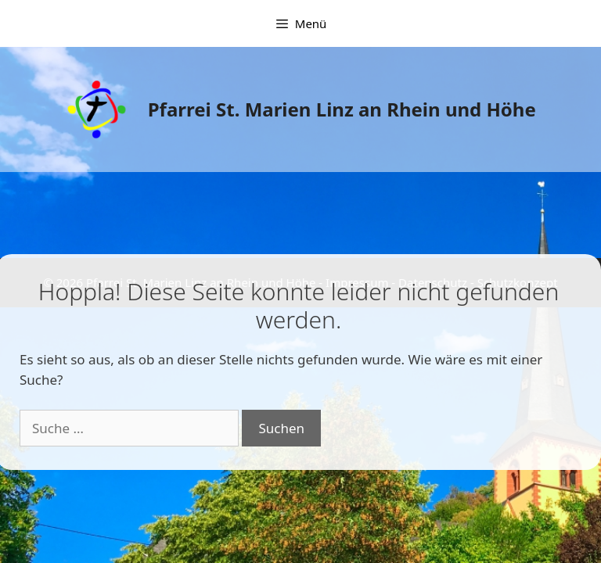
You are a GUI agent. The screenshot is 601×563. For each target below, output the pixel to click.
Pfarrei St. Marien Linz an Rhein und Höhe (342, 109)
